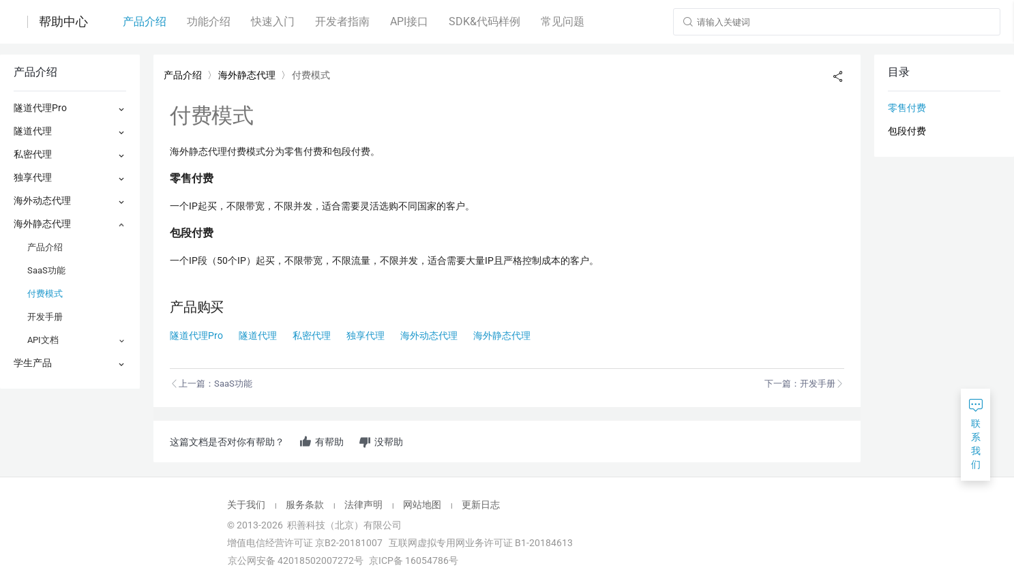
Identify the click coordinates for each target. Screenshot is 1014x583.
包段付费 (907, 130)
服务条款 (305, 504)
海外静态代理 (42, 223)
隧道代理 (33, 130)
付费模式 (45, 293)
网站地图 (422, 504)
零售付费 (907, 107)
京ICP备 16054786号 (413, 560)
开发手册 (45, 317)
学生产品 (33, 362)
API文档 (43, 340)
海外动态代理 (42, 200)
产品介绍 (45, 247)
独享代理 (33, 177)
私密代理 (33, 154)
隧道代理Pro (40, 107)
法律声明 (363, 504)
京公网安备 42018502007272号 (294, 560)
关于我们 (246, 504)
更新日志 (481, 504)
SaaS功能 (46, 270)
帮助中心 (63, 22)
